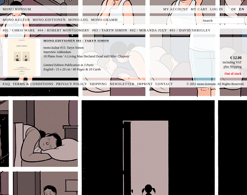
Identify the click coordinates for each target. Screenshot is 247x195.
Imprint (145, 84)
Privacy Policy (71, 84)
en (241, 9)
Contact (164, 84)
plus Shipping (233, 67)
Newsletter (122, 84)
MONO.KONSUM (17, 9)
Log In (216, 9)
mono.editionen (49, 20)
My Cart (199, 9)
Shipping (98, 84)
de (233, 9)
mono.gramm (104, 20)
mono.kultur (16, 20)
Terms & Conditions (33, 84)
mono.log (78, 20)
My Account (175, 9)
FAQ (6, 84)
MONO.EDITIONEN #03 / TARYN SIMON (76, 40)
